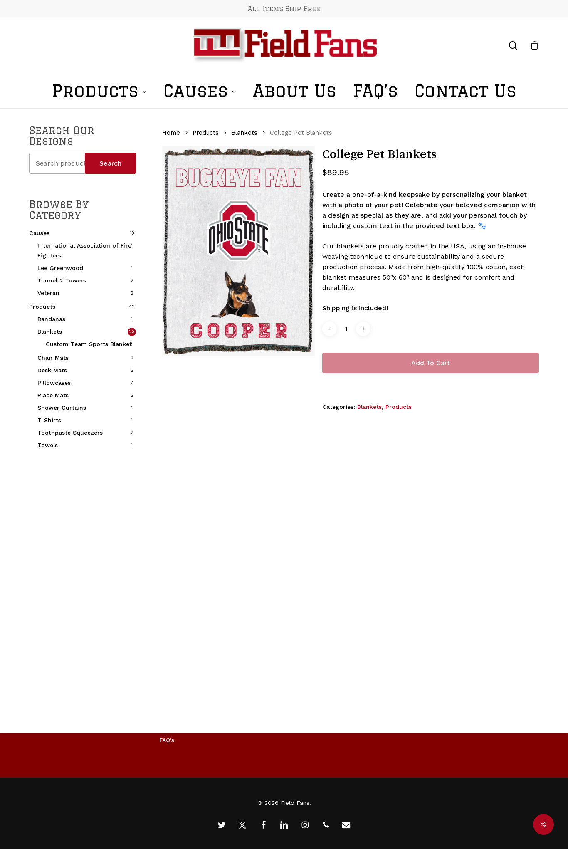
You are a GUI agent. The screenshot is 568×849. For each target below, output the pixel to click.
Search (110, 163)
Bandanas (51, 319)
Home (171, 132)
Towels (47, 445)
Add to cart (430, 363)
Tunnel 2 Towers (61, 280)
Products (42, 306)
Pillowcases (54, 382)
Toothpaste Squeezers (70, 432)
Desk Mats (52, 370)
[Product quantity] (346, 329)
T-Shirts (49, 420)
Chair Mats (53, 357)
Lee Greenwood (60, 268)
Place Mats (53, 395)
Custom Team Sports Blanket (89, 344)
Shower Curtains (61, 407)
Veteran (48, 293)
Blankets (49, 331)
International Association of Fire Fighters (84, 250)
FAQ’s (166, 740)
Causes (39, 233)
